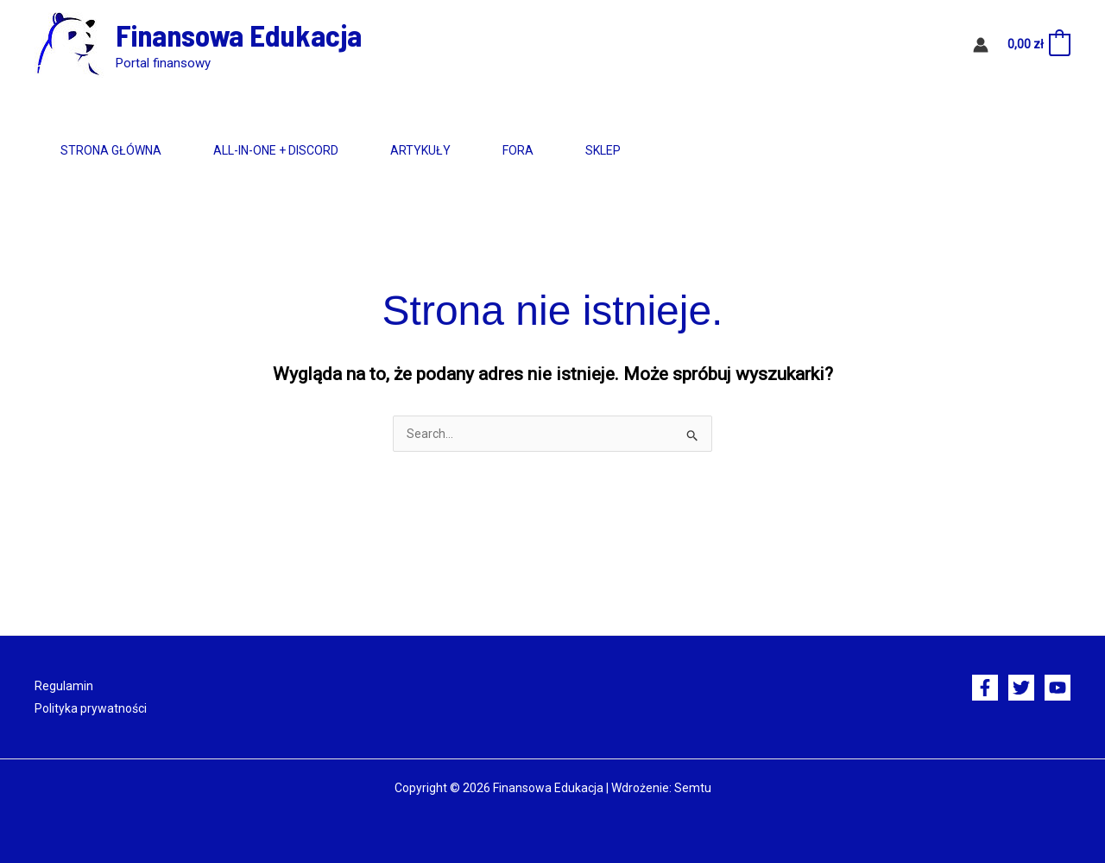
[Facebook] (985, 688)
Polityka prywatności (91, 708)
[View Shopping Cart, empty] (1038, 45)
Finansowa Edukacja (239, 34)
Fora (578, 150)
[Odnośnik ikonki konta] (980, 45)
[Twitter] (1021, 688)
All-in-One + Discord (301, 150)
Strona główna (119, 150)
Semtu (692, 788)
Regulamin (64, 686)
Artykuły (463, 150)
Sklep (680, 150)
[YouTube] (1057, 688)
